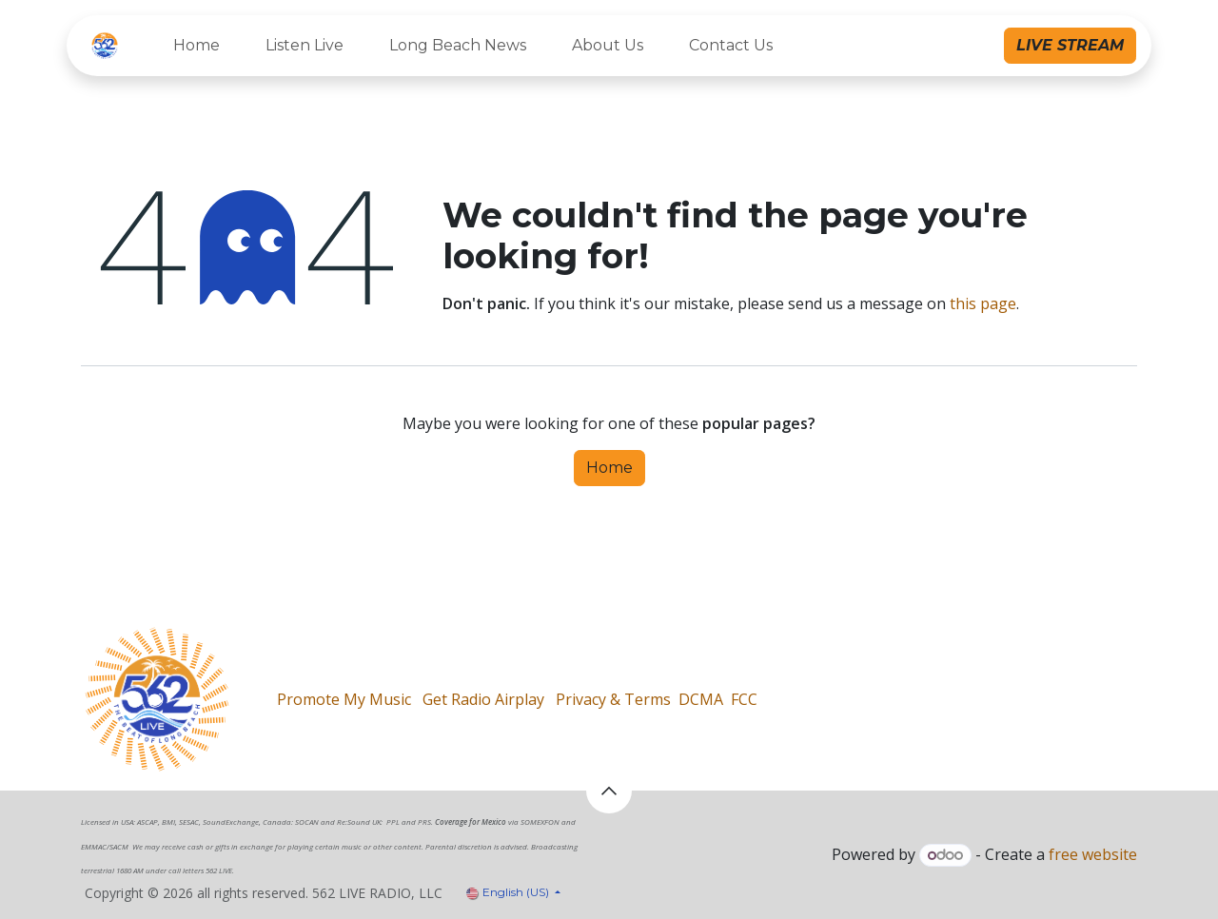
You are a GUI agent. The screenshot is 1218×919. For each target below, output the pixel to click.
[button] (609, 790)
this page (983, 303)
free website (1093, 854)
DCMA (700, 699)
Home (609, 468)
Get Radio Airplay (483, 699)
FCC (744, 699)
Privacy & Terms (613, 699)
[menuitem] (196, 46)
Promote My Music (344, 699)
